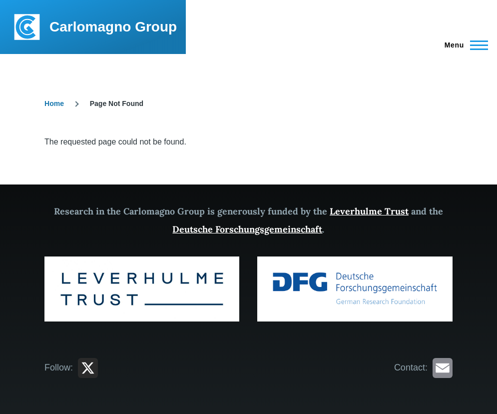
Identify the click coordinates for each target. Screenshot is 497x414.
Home (54, 104)
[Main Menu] (463, 45)
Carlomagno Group (113, 26)
